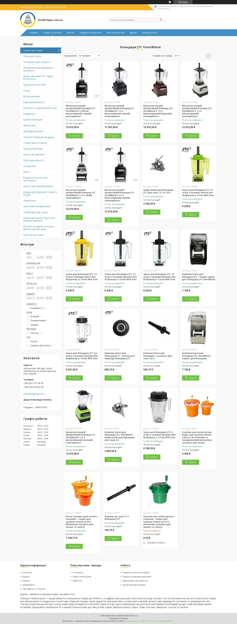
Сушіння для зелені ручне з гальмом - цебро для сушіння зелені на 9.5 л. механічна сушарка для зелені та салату (159, 521)
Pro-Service (78, 572)
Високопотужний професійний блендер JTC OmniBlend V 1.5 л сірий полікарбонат (80, 194)
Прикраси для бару (33, 148)
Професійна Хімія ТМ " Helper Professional (38, 77)
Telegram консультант (90, 33)
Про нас (70, 33)
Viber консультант (116, 33)
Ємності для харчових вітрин (38, 186)
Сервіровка (29, 113)
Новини (26, 580)
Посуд (26, 90)
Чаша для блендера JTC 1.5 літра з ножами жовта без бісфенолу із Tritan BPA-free (82, 277)
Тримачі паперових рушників (137, 576)
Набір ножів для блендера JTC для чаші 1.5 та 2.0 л (158, 191)
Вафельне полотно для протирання (35, 179)
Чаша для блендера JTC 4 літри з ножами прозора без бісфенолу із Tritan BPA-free (159, 435)
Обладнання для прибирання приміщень (38, 69)
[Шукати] (161, 20)
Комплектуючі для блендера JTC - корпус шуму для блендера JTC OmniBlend (198, 277)
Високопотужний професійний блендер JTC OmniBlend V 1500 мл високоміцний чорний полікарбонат (80, 111)
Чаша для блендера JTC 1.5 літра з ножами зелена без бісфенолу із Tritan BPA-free (198, 193)
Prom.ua (133, 615)
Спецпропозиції (149, 33)
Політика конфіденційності (163, 621)
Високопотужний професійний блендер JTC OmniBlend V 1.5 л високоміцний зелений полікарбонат (80, 437)
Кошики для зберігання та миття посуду (40, 193)
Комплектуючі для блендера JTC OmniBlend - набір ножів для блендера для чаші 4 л (120, 436)
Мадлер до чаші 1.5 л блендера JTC (117, 518)
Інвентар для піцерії (33, 234)
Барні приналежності (34, 102)
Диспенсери (29, 125)
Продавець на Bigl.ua (118, 618)
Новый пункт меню (33, 50)
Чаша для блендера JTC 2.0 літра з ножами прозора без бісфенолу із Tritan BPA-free (82, 356)
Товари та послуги (52, 33)
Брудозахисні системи (34, 84)
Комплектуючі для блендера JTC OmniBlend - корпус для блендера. (196, 356)
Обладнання (29, 166)
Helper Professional (82, 576)
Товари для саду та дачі (35, 212)
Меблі (26, 172)
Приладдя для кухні (33, 131)
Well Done (77, 580)
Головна (33, 33)
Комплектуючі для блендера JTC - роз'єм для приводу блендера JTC (120, 356)
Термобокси (29, 200)
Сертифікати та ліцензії (34, 588)
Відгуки (133, 33)
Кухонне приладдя (32, 119)
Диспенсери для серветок (135, 580)
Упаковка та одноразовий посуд (40, 107)
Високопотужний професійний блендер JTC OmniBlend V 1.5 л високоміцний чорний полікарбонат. (119, 195)
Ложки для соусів (32, 56)
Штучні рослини (31, 96)
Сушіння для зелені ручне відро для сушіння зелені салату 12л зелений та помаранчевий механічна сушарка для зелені (197, 437)
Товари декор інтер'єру (35, 142)
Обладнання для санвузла (36, 62)
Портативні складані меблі (37, 206)
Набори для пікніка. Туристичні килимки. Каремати (39, 219)
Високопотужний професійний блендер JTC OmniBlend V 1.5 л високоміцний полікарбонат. (197, 111)
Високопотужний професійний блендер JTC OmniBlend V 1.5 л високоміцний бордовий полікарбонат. (158, 111)
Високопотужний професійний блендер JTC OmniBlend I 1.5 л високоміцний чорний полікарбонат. (119, 111)
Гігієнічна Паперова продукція (38, 137)
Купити (76, 135)
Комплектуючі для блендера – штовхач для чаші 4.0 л (157, 356)
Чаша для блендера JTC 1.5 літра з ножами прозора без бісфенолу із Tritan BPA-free (121, 277)
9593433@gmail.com (33, 394)
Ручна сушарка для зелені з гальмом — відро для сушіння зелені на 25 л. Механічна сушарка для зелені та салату (82, 521)
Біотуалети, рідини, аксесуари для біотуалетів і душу (38, 228)
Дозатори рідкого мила (134, 584)
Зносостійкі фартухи (33, 154)
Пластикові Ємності (33, 160)
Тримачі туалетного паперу (136, 572)
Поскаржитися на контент (137, 621)
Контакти (27, 572)
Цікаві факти (29, 584)
